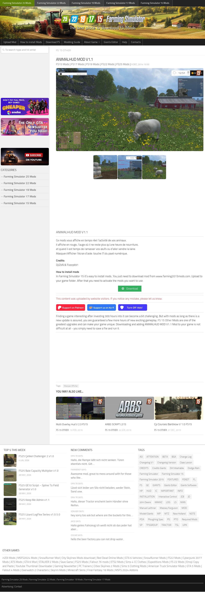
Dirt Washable (177, 468)
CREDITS (144, 468)
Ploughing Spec (155, 519)
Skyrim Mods (58, 570)
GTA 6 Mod (30, 562)
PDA (142, 519)
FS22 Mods (174, 558)
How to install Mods (31, 42)
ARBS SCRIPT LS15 (116, 424)
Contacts (136, 42)
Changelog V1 (146, 462)
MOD (184, 508)
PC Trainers (85, 566)
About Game (91, 42)
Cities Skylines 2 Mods (106, 566)
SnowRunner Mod (49, 558)
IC (156, 491)
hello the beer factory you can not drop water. (97, 539)
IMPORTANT (167, 491)
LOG (168, 502)
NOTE (192, 514)
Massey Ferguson (169, 508)
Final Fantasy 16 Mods (100, 570)
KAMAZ (158, 502)
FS (141, 485)
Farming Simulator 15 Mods (20, 203)
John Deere (145, 502)
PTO (176, 519)
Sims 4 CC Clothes (136, 562)
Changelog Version (166, 462)
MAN (182, 502)
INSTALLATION (147, 497)
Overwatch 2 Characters (35, 570)
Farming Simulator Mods (17, 3)
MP (159, 514)
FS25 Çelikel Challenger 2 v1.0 (36, 456)
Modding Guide (72, 42)
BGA (174, 457)
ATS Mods (16, 562)
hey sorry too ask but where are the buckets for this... (102, 515)
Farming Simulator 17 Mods (20, 196)
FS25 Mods (81, 562)
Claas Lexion (186, 462)
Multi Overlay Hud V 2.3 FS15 (73, 424)
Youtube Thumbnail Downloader (34, 566)
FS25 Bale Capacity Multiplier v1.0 (38, 471)
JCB (182, 497)
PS (168, 519)
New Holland (179, 514)
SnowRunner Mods (155, 558)
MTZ (166, 514)
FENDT (185, 479)
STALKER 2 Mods (48, 562)
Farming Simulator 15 (172, 474)
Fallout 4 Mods (11, 570)
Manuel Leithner (148, 508)
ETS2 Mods (117, 562)
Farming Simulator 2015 (152, 479)
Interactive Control (168, 497)
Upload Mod (10, 42)
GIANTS (156, 485)
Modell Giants (146, 514)
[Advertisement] (129, 205)
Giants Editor (111, 42)
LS (175, 502)
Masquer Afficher (71, 386)
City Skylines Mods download (78, 558)
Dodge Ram (194, 468)
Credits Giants (159, 468)
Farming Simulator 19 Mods (20, 189)
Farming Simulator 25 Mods (20, 176)
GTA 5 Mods (194, 566)
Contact (18, 586)
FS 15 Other (64, 50)
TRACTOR (166, 525)
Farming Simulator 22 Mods (20, 183)
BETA (165, 457)
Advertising (7, 586)
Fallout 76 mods (99, 562)
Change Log (186, 457)
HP (141, 491)
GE (147, 485)
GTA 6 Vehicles (133, 558)
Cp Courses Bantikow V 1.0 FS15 (173, 424)
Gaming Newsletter (65, 566)
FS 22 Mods (177, 562)
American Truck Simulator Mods (166, 566)
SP (141, 525)
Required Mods (189, 519)
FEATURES (173, 479)
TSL (177, 525)
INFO (180, 491)
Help (124, 42)
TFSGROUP (152, 525)
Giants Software (189, 485)
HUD (149, 491)
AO (141, 457)
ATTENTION (153, 457)
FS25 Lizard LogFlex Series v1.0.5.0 (39, 514)
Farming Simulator (149, 474)
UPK (185, 525)
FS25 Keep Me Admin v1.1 (34, 500)
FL (194, 479)
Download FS (53, 42)
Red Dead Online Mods (110, 558)
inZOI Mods (8, 558)
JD (189, 497)
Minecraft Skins (76, 570)
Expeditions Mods (158, 562)
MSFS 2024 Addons (126, 570)
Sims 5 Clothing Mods (133, 566)
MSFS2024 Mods (27, 558)
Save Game (66, 562)
